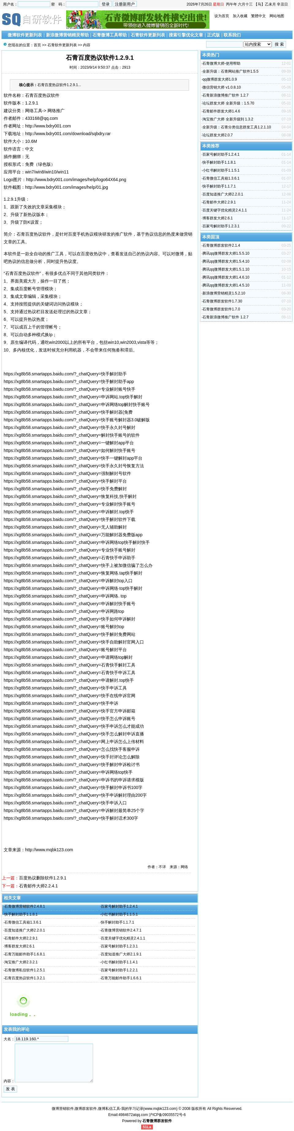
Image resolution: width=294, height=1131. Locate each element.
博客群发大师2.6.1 (19, 946)
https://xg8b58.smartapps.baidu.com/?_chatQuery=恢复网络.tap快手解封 (73, 573)
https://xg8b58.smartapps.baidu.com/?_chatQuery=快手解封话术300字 (71, 818)
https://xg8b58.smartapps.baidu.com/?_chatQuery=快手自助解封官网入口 (74, 642)
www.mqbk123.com (160, 1108)
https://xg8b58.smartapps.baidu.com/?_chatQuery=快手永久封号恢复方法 (74, 465)
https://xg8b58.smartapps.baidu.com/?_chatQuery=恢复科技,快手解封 (70, 496)
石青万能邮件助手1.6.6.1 (121, 978)
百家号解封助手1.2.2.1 (119, 970)
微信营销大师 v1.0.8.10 (221, 87)
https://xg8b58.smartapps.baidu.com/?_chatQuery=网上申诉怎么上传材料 (74, 741)
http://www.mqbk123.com (49, 849)
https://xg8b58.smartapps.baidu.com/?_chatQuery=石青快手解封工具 (69, 664)
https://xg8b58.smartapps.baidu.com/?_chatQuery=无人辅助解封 (65, 527)
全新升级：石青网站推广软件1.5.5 (230, 71)
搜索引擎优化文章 (186, 34)
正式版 (213, 34)
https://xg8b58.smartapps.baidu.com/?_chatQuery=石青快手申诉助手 (69, 557)
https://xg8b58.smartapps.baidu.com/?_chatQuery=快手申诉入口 (65, 802)
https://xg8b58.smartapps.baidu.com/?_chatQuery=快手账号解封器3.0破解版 (77, 419)
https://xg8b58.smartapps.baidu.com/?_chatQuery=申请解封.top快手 (69, 680)
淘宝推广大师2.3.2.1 (21, 962)
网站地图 (277, 16)
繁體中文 (258, 16)
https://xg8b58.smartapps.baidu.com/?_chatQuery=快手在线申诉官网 (69, 695)
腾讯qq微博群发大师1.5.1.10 (225, 269)
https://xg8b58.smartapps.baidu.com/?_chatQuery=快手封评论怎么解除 (72, 756)
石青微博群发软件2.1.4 (221, 245)
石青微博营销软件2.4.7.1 (121, 930)
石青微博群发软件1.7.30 (222, 301)
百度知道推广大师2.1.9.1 (121, 954)
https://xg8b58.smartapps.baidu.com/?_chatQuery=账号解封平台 (65, 649)
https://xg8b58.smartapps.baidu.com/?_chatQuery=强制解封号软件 (67, 473)
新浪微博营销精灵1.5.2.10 (223, 293)
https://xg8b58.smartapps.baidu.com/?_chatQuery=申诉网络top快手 (68, 772)
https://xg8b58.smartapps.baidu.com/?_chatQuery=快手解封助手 (65, 373)
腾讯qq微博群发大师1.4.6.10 (225, 277)
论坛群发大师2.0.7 (217, 135)
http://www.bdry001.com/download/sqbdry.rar (68, 133)
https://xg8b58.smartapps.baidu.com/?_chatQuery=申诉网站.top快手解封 (73, 396)
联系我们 (232, 34)
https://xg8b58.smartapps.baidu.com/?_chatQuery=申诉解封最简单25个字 (74, 810)
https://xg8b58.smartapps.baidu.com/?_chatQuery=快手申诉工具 (65, 687)
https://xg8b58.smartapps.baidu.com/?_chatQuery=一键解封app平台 (69, 442)
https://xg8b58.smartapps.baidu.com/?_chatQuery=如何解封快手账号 (69, 450)
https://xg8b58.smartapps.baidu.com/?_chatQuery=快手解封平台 (65, 481)
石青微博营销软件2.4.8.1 (24, 906)
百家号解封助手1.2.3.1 (119, 946)
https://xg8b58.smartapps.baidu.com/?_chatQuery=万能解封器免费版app (73, 534)
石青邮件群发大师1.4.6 (221, 111)
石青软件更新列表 (148, 34)
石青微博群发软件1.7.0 (221, 309)
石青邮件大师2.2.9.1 (21, 938)
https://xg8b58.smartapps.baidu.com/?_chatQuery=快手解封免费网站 (69, 634)
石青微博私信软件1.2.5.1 (24, 970)
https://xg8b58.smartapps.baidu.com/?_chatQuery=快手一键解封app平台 (73, 458)
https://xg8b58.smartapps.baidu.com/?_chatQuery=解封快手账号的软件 (72, 435)
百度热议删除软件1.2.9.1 (42, 877)
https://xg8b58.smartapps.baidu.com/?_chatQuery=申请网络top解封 (68, 657)
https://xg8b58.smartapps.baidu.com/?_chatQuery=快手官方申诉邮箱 (69, 710)
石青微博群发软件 (157, 1121)
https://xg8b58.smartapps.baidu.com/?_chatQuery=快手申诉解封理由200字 (75, 795)
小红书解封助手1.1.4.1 (119, 962)
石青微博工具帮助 (109, 34)
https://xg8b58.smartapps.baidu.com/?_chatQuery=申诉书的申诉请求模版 (74, 779)
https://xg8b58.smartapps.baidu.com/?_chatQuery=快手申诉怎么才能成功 (74, 726)
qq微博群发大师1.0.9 (219, 79)
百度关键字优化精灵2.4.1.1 (123, 938)
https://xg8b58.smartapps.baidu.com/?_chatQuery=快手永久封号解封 (69, 427)
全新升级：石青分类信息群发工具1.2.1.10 (236, 127)
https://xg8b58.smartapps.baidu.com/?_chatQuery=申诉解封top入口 (68, 580)
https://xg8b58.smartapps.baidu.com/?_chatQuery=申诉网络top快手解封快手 (77, 542)
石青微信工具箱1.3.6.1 (22, 922)
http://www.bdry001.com (48, 125)
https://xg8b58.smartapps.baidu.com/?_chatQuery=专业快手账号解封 (69, 550)
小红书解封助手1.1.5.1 (119, 914)
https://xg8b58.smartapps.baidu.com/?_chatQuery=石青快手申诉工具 (69, 672)
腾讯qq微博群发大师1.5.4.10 (225, 261)
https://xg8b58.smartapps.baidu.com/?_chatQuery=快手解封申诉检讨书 (72, 764)
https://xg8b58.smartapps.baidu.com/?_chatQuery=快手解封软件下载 (69, 519)
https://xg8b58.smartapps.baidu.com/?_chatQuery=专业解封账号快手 (69, 389)
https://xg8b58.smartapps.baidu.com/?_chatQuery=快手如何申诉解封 (69, 619)
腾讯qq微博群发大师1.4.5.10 (225, 285)
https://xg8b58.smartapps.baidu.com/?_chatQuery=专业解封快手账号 (69, 504)
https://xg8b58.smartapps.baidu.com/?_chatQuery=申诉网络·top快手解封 (73, 588)
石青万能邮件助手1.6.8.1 (24, 954)
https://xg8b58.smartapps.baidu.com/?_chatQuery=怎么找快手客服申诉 (72, 749)
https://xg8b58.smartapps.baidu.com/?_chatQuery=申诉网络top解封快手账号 (77, 404)
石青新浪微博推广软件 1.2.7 (225, 95)
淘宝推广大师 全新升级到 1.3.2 (227, 119)
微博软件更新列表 (25, 34)
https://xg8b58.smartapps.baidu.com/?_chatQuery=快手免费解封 (65, 488)
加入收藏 (240, 16)
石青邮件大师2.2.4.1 (38, 885)
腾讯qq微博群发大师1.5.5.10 (225, 253)
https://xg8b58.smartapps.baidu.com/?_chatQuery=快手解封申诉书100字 (73, 787)
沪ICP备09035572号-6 (167, 1115)
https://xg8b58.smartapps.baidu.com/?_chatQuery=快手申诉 (61, 703)
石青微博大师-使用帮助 (221, 63)
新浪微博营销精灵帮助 (67, 34)
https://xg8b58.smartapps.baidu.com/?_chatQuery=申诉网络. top (65, 596)
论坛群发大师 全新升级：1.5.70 (228, 103)
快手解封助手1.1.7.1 (117, 922)
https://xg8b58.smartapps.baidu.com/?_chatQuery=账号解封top (64, 626)
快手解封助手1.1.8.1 (21, 914)
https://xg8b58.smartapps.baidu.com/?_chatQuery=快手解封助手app (69, 381)
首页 (37, 45)
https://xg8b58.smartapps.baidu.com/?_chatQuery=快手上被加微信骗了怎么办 (78, 565)
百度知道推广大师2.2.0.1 (24, 930)
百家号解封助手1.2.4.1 (119, 906)
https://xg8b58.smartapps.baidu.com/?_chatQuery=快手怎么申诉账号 (69, 718)
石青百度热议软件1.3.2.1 (24, 978)
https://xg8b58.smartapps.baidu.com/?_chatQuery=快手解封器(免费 (68, 412)
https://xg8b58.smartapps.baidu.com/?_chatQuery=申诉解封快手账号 (69, 603)
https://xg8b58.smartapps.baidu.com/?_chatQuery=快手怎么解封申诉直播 (74, 733)
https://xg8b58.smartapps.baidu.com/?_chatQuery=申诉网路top (64, 611)
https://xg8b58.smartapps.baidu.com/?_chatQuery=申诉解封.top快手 (69, 511)
